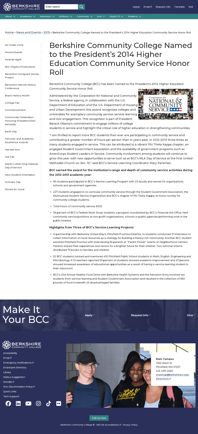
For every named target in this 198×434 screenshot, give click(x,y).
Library (7, 372)
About (8, 16)
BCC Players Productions (20, 66)
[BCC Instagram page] (38, 403)
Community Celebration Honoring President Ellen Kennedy (20, 121)
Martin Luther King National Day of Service (21, 165)
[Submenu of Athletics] (71, 16)
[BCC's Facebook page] (8, 403)
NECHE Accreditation (108, 424)
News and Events (28, 32)
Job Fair (10, 156)
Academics (26, 16)
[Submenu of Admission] (53, 16)
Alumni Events (13, 52)
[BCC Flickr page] (58, 403)
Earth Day (11, 131)
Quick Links (9, 391)
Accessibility (10, 353)
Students (133, 16)
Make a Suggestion (14, 377)
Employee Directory (14, 367)
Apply (136, 6)
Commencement (15, 109)
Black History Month (17, 95)
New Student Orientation (20, 174)
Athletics (64, 16)
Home (9, 32)
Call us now (99, 418)
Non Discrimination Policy (19, 386)
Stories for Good (14, 189)
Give (99, 16)
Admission (45, 16)
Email (148, 6)
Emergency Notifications (18, 362)
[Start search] (81, 7)
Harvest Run (12, 149)
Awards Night (13, 59)
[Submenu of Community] (91, 16)
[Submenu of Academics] (34, 16)
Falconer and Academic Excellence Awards (19, 140)
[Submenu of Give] (103, 16)
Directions (163, 378)
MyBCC (115, 16)
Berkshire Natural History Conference (20, 86)
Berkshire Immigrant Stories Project (22, 76)
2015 (46, 32)
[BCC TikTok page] (48, 403)
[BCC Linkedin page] (18, 403)
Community (83, 16)
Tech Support (11, 396)
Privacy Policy (130, 424)
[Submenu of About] (14, 16)
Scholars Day (13, 182)
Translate (179, 6)
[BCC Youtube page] (28, 403)
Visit (190, 6)
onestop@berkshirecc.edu (172, 374)
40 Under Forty (14, 44)
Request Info (163, 6)
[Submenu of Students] (140, 16)
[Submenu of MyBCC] (122, 16)
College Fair (12, 102)
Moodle (8, 381)
